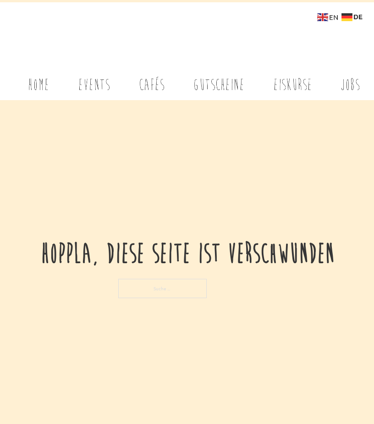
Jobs (350, 80)
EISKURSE (292, 80)
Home (39, 80)
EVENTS (94, 80)
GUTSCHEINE (218, 80)
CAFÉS (152, 80)
